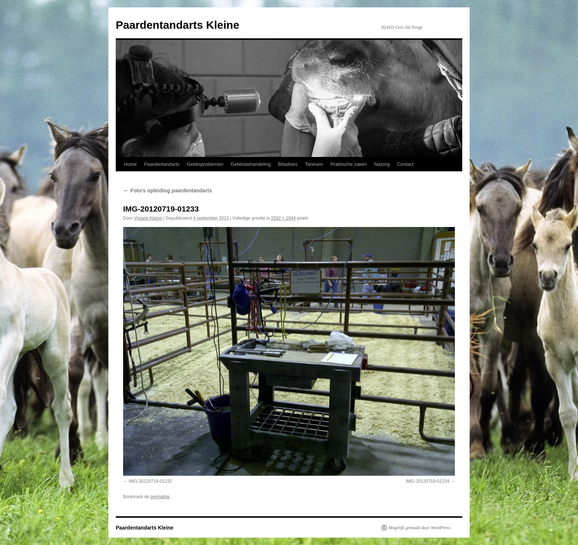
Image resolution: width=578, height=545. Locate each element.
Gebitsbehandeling (251, 164)
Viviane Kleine (148, 218)
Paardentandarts (162, 164)
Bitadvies (287, 164)
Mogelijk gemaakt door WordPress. (420, 527)
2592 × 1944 (283, 218)
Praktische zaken (348, 164)
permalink (160, 496)
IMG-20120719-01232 (150, 481)
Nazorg (382, 164)
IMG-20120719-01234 (427, 481)
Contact (405, 164)
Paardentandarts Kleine (177, 25)
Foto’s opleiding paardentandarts (167, 190)
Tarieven (314, 164)
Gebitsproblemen (205, 164)
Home (130, 164)
